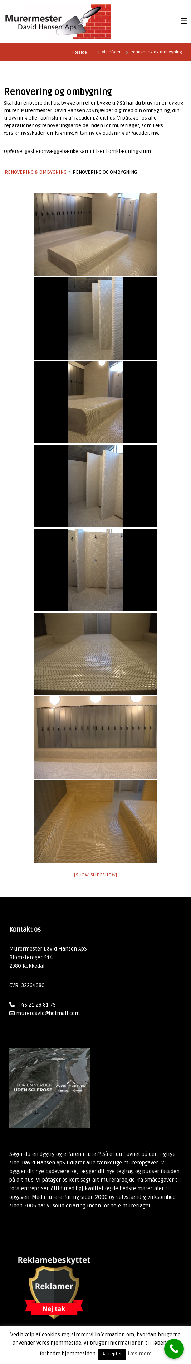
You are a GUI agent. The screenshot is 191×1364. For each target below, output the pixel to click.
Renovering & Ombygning (36, 172)
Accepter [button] (112, 1354)
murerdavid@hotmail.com (48, 1013)
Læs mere (140, 1353)
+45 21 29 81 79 (37, 1005)
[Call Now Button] (174, 1349)
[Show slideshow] (95, 875)
